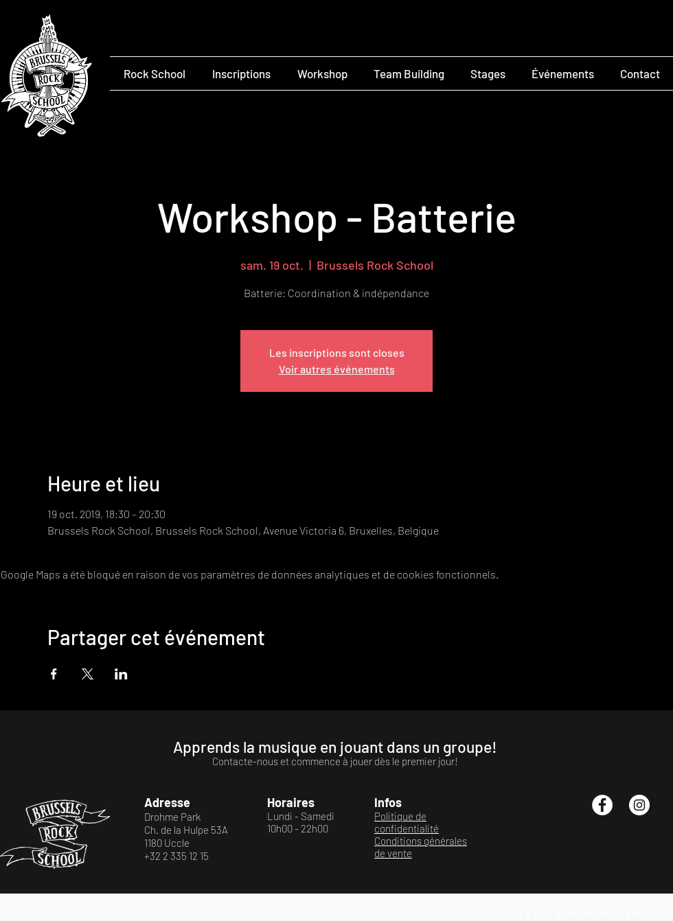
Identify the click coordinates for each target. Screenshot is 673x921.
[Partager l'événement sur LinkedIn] (121, 673)
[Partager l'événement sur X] (87, 673)
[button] (154, 73)
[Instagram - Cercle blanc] (639, 805)
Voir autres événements (337, 368)
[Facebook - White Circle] (602, 805)
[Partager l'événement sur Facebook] (53, 673)
